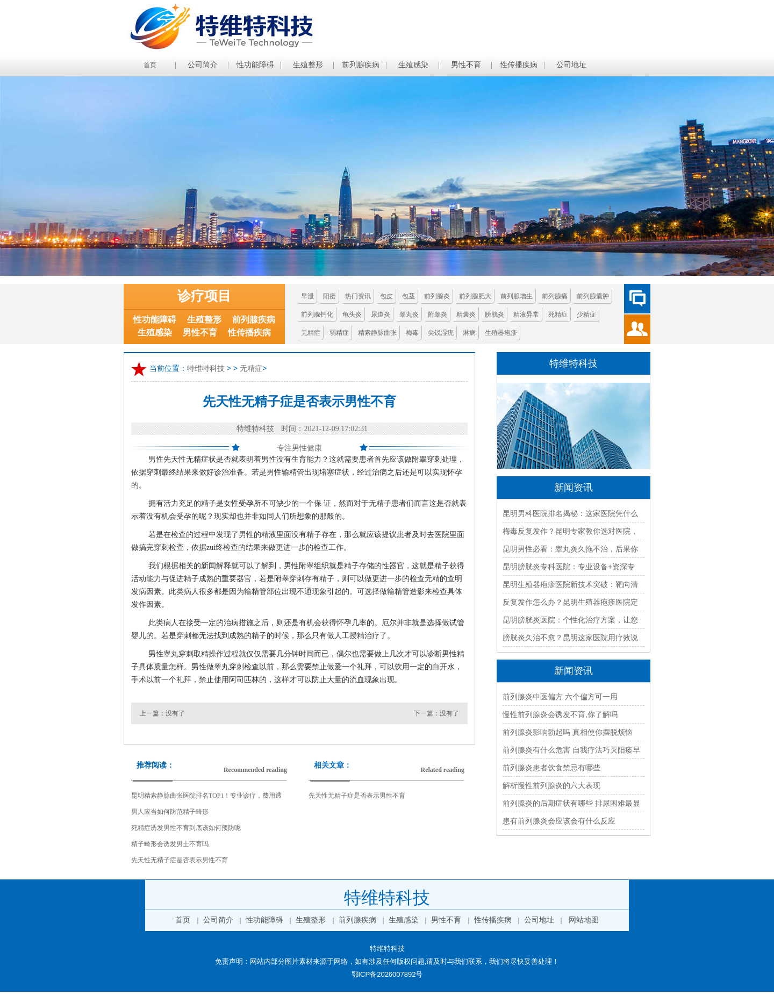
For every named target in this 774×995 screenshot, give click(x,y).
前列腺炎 (437, 296)
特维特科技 (206, 368)
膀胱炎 (494, 314)
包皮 (386, 296)
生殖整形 (308, 65)
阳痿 (329, 296)
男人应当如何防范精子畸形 (170, 811)
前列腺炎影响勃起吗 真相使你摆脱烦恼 (568, 732)
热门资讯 (358, 296)
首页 (150, 65)
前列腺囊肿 (593, 296)
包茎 (408, 296)
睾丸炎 (409, 314)
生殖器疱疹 (501, 333)
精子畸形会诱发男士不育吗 (170, 844)
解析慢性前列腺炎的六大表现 (551, 785)
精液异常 (526, 314)
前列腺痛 (555, 296)
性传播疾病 (519, 65)
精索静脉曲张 (377, 333)
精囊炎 (466, 314)
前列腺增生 (516, 296)
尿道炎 (380, 314)
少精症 (586, 314)
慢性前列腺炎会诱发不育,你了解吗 (560, 714)
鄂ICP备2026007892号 (387, 974)
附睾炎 (437, 314)
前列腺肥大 (475, 296)
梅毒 (412, 333)
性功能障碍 (255, 65)
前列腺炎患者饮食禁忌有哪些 (551, 767)
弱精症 (339, 333)
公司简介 (203, 65)
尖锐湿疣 (441, 333)
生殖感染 (413, 65)
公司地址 (571, 65)
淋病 (469, 333)
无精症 (310, 333)
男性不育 (466, 65)
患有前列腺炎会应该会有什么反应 (559, 821)
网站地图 (584, 920)
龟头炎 (352, 314)
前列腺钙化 (317, 314)
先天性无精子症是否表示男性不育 (179, 860)
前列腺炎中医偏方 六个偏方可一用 (560, 696)
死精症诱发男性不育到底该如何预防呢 (186, 828)
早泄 (307, 296)
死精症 (558, 314)
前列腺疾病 (360, 65)
